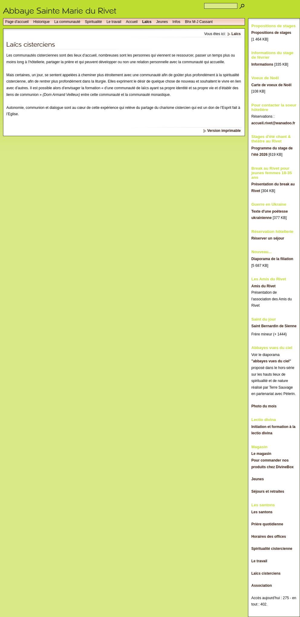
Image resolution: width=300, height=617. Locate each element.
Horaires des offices (268, 536)
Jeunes (162, 22)
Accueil (132, 22)
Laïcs (147, 22)
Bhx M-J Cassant (199, 22)
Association (261, 585)
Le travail (113, 22)
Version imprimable (224, 131)
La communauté (67, 22)
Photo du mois (263, 406)
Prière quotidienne (267, 524)
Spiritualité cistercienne (271, 549)
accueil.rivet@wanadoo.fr (273, 123)
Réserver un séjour (267, 238)
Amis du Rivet (263, 286)
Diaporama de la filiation (272, 259)
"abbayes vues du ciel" (271, 361)
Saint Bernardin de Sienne (273, 326)
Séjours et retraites (267, 491)
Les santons (261, 512)
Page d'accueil (17, 22)
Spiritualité (93, 22)
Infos (176, 22)
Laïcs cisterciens (266, 573)
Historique (41, 22)
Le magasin (261, 454)
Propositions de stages (271, 33)
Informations (262, 64)
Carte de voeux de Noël (271, 85)
